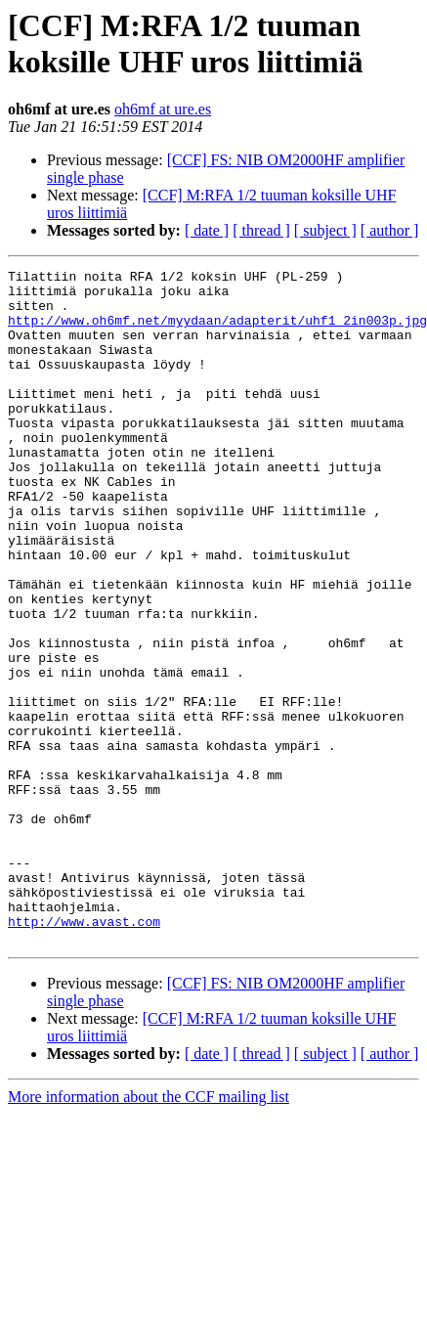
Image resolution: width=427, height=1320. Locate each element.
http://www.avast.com (84, 1053)
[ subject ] (325, 230)
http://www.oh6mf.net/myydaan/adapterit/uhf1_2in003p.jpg (217, 331)
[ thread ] (261, 230)
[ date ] (207, 230)
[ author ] (390, 230)
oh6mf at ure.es (162, 109)
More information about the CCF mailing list (148, 1231)
